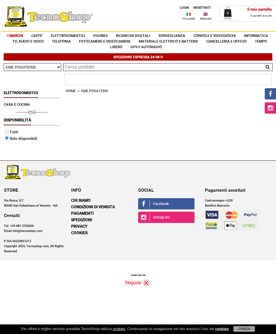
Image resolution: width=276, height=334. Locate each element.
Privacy (79, 227)
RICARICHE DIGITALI (133, 36)
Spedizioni (81, 220)
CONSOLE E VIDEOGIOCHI (214, 36)
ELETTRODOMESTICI (68, 36)
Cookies (79, 233)
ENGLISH (205, 18)
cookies (119, 329)
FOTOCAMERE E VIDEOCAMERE (105, 41)
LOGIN (184, 7)
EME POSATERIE (94, 91)
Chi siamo (80, 201)
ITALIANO (188, 18)
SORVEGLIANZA (171, 36)
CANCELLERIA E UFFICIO (226, 41)
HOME (71, 91)
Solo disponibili (21, 139)
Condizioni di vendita (93, 207)
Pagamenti (82, 214)
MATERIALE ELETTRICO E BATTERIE (168, 41)
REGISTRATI (202, 7)
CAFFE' (37, 36)
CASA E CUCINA (17, 105)
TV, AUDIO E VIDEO (28, 41)
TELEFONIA (61, 41)
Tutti (11, 132)
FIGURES (100, 36)
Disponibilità (17, 120)
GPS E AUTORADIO (146, 47)
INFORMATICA (256, 36)
